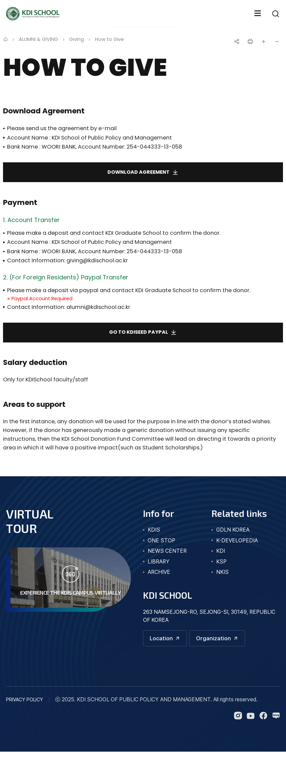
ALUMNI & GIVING (38, 39)
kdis (154, 534)
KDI (220, 555)
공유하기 (237, 42)
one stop (161, 545)
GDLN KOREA (232, 534)
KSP (221, 566)
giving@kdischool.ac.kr (97, 263)
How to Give (109, 39)
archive (159, 576)
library (159, 566)
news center (167, 555)
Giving (76, 39)
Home (5, 39)
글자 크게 (263, 42)
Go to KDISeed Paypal (139, 336)
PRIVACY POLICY (24, 705)
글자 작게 (277, 42)
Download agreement (138, 173)
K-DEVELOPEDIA (237, 545)
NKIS (222, 576)
